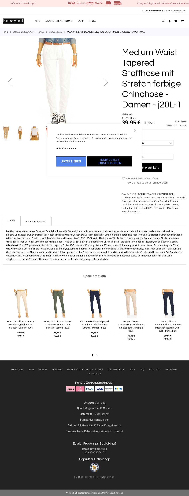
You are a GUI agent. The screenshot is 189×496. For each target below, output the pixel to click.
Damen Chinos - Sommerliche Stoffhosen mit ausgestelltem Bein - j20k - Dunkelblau (168, 326)
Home (5, 32)
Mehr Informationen (66, 148)
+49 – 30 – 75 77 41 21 (95, 452)
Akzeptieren (71, 161)
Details (11, 220)
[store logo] (13, 21)
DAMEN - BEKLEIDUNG (22, 32)
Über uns (17, 369)
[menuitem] (39, 21)
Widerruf (171, 369)
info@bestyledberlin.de (94, 448)
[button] (10, 82)
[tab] (12, 221)
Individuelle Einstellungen (109, 161)
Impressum (94, 373)
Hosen (41, 32)
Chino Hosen (55, 32)
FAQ (142, 369)
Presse (43, 369)
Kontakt (155, 369)
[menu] (66, 21)
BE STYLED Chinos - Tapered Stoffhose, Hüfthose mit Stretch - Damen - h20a (21, 324)
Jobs (31, 369)
